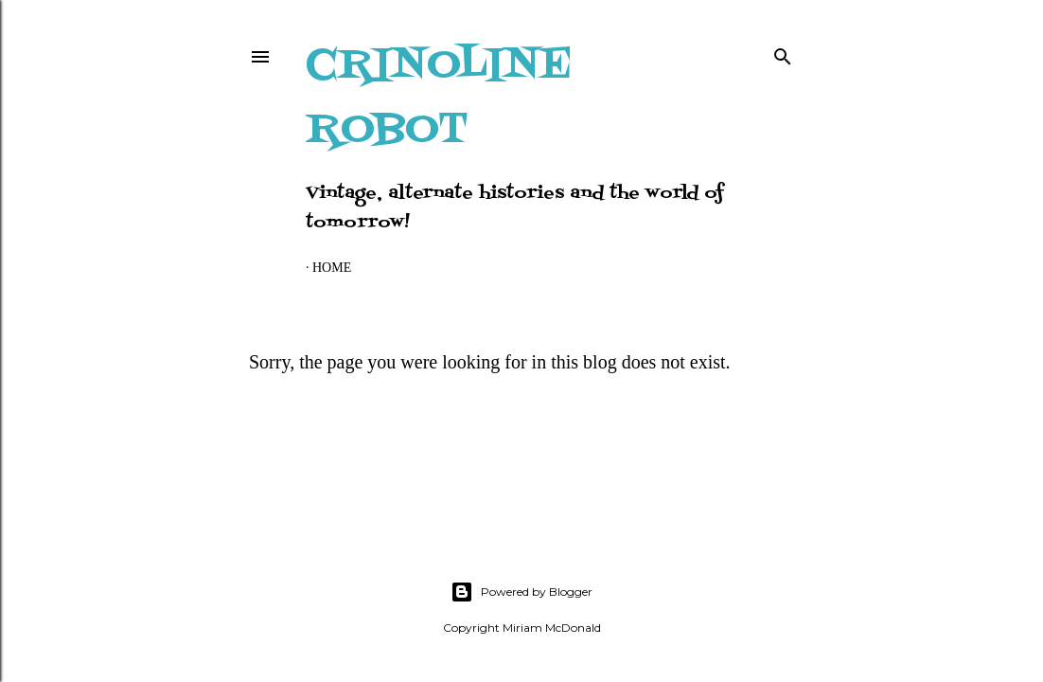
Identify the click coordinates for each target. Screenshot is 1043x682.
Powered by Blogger (521, 592)
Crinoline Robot (439, 98)
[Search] (782, 53)
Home (331, 267)
